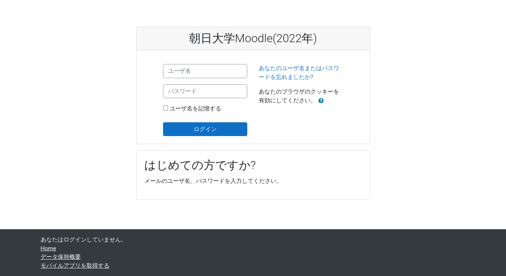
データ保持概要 (61, 256)
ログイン (205, 129)
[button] (323, 101)
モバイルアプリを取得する (75, 265)
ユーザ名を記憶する (195, 108)
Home (48, 248)
